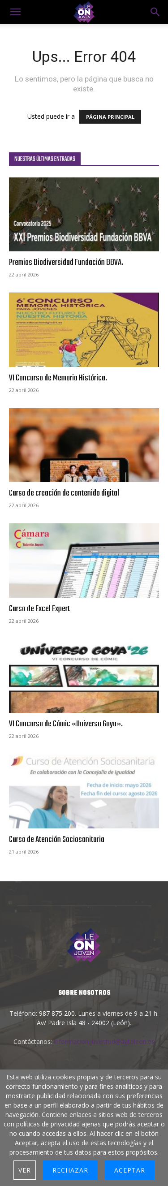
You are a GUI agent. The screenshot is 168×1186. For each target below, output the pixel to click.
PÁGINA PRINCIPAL (110, 116)
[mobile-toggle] (15, 12)
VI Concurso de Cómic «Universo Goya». (66, 724)
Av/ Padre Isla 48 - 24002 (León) (83, 1022)
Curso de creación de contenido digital (64, 493)
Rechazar (70, 1170)
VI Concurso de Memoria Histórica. (58, 378)
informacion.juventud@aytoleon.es (104, 1041)
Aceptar (129, 1170)
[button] (155, 12)
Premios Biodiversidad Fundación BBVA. (66, 262)
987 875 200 (57, 1013)
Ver (24, 1170)
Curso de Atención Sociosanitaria (56, 839)
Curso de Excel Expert (39, 609)
